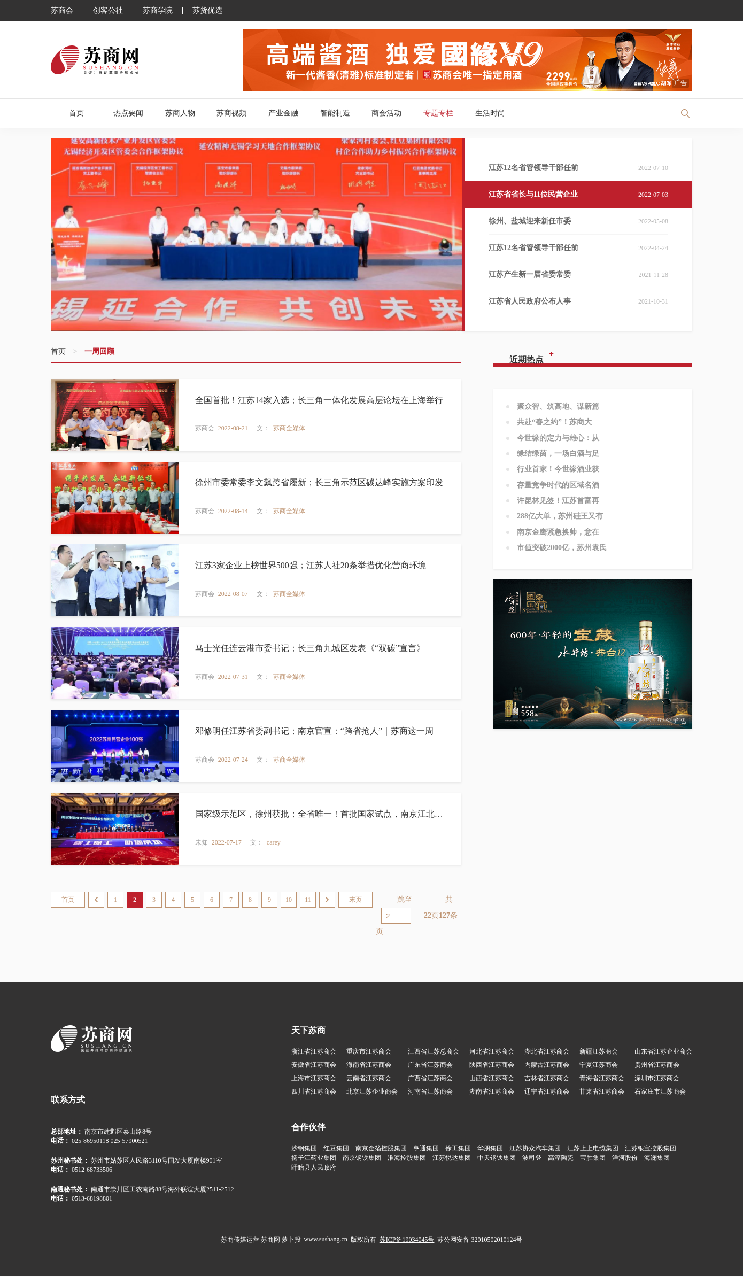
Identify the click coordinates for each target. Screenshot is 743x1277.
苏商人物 (180, 113)
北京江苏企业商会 (372, 1092)
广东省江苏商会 (430, 1065)
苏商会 (62, 10)
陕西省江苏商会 (491, 1065)
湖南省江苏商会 (491, 1092)
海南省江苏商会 (368, 1065)
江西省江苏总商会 (433, 1052)
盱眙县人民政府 (313, 1168)
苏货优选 (207, 10)
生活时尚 (490, 113)
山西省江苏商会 (491, 1078)
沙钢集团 (304, 1148)
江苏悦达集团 (451, 1158)
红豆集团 (336, 1148)
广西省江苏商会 (430, 1078)
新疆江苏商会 (598, 1052)
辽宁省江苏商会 (546, 1092)
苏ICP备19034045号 (407, 1240)
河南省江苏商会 (430, 1092)
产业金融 (283, 113)
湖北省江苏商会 (546, 1052)
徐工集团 (458, 1148)
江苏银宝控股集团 (650, 1148)
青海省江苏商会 (601, 1078)
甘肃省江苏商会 (601, 1092)
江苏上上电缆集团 (592, 1148)
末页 (355, 900)
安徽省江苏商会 (313, 1065)
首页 (76, 113)
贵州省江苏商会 (656, 1065)
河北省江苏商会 (491, 1052)
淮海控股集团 (407, 1158)
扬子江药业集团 (313, 1158)
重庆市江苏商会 (368, 1052)
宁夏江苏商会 (598, 1065)
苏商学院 (158, 10)
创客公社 (108, 10)
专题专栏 (438, 113)
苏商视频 (231, 113)
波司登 (531, 1158)
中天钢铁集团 (496, 1158)
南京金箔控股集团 (381, 1148)
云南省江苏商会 (368, 1078)
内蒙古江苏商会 (546, 1065)
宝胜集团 (593, 1158)
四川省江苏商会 (313, 1092)
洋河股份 (625, 1158)
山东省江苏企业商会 (663, 1052)
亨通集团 (426, 1148)
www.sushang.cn (325, 1239)
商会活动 (386, 113)
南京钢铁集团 (362, 1158)
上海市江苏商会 (313, 1078)
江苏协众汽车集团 (535, 1148)
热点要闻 (128, 113)
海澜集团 (657, 1158)
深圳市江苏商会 (656, 1078)
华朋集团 (490, 1148)
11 (308, 900)
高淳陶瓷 (561, 1158)
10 (288, 900)
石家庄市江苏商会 (660, 1092)
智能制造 (335, 113)
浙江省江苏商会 (313, 1052)
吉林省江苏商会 (546, 1078)
